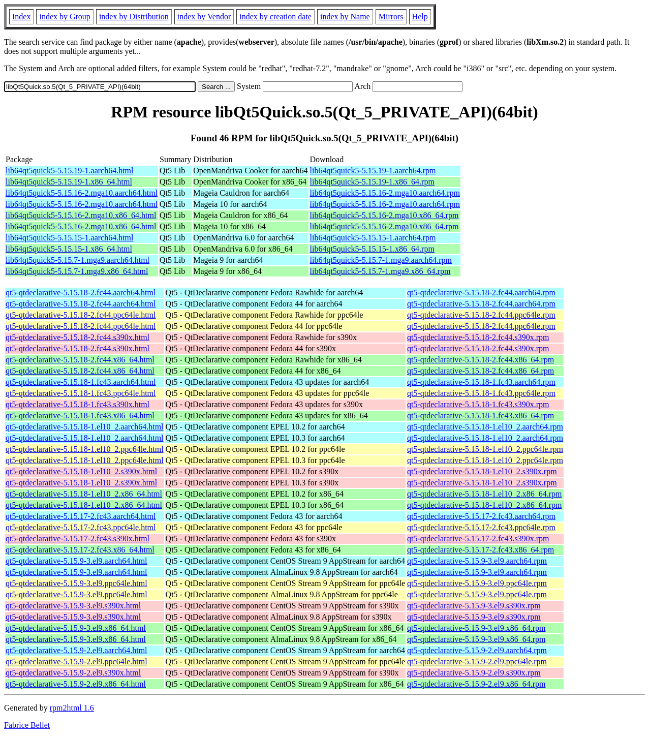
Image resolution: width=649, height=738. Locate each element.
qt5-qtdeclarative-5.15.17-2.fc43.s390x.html (77, 538)
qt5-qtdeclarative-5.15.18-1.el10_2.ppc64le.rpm (485, 449)
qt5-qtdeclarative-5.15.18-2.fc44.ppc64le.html (81, 315)
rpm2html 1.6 (72, 707)
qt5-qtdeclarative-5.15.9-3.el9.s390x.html (73, 605)
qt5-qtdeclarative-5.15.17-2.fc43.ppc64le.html (81, 527)
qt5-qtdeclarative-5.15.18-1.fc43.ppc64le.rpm (481, 393)
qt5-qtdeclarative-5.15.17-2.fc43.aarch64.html (81, 516)
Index (21, 16)
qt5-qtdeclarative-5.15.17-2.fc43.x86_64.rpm (480, 549)
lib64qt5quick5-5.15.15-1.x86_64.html (69, 248)
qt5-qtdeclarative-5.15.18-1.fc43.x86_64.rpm (480, 415)
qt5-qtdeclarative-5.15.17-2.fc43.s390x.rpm (478, 538)
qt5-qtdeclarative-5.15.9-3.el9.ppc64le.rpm (477, 583)
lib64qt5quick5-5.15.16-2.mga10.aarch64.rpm (385, 193)
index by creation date (275, 16)
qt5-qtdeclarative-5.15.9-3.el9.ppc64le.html (76, 583)
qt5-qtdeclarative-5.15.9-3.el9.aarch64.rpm (477, 561)
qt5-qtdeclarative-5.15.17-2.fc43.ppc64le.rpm (481, 527)
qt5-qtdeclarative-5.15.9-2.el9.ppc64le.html (76, 661)
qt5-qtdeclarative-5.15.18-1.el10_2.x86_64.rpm (484, 493)
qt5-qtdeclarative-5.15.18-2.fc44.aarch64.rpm (481, 292)
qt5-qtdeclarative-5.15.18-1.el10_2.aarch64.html (85, 426)
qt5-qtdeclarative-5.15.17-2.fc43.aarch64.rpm (481, 516)
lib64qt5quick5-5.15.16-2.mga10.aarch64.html (82, 193)
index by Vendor (204, 16)
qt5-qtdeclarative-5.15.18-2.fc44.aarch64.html (81, 292)
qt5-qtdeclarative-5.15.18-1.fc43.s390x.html (77, 404)
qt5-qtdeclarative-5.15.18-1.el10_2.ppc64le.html (85, 449)
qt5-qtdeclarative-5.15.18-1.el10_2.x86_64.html (84, 493)
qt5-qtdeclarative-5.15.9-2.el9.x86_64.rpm (476, 684)
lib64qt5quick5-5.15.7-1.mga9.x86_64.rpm (380, 271)
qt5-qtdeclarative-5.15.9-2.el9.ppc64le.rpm (477, 661)
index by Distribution (134, 16)
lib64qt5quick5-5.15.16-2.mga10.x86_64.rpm (384, 215)
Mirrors (391, 16)
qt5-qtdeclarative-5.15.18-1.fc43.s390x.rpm (478, 404)
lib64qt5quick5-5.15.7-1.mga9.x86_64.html (77, 271)
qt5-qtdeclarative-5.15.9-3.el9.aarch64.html (76, 561)
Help (420, 16)
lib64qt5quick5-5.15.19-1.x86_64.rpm (372, 181)
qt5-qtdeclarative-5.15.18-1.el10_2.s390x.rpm (482, 471)
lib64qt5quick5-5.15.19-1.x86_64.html (69, 181)
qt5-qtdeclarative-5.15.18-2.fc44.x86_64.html (80, 359)
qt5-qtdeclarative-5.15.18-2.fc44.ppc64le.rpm (481, 315)
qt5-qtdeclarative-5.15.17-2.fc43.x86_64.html (80, 549)
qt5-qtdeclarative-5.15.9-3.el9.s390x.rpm (474, 605)
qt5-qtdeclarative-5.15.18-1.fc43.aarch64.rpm (481, 382)
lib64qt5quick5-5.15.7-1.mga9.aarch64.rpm (381, 260)
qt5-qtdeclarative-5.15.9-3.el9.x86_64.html (76, 628)
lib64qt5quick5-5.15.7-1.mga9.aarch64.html (77, 260)
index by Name (345, 16)
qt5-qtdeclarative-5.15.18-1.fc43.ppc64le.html (81, 393)
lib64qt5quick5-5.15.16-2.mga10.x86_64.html (81, 215)
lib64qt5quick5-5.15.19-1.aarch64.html (70, 170)
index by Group (64, 16)
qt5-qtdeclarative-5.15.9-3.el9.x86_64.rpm (476, 628)
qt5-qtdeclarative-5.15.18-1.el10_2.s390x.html (81, 471)
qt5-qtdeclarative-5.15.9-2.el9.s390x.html (73, 672)
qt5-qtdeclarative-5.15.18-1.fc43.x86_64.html (80, 415)
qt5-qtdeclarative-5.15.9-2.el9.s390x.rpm (474, 672)
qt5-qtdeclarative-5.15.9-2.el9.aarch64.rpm (477, 650)
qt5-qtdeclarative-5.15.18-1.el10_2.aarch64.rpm (485, 426)
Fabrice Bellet (27, 725)
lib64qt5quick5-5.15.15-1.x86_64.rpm (372, 248)
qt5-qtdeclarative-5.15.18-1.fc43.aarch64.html (81, 382)
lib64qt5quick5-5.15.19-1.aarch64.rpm (373, 170)
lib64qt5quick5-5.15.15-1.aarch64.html (70, 237)
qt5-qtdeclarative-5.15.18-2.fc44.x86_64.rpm (480, 359)
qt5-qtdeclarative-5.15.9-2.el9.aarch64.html (76, 650)
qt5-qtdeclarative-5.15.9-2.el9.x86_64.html (76, 684)
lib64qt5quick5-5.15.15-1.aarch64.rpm (373, 237)
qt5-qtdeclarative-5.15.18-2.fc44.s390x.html (77, 337)
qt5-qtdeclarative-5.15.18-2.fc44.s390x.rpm (478, 337)
